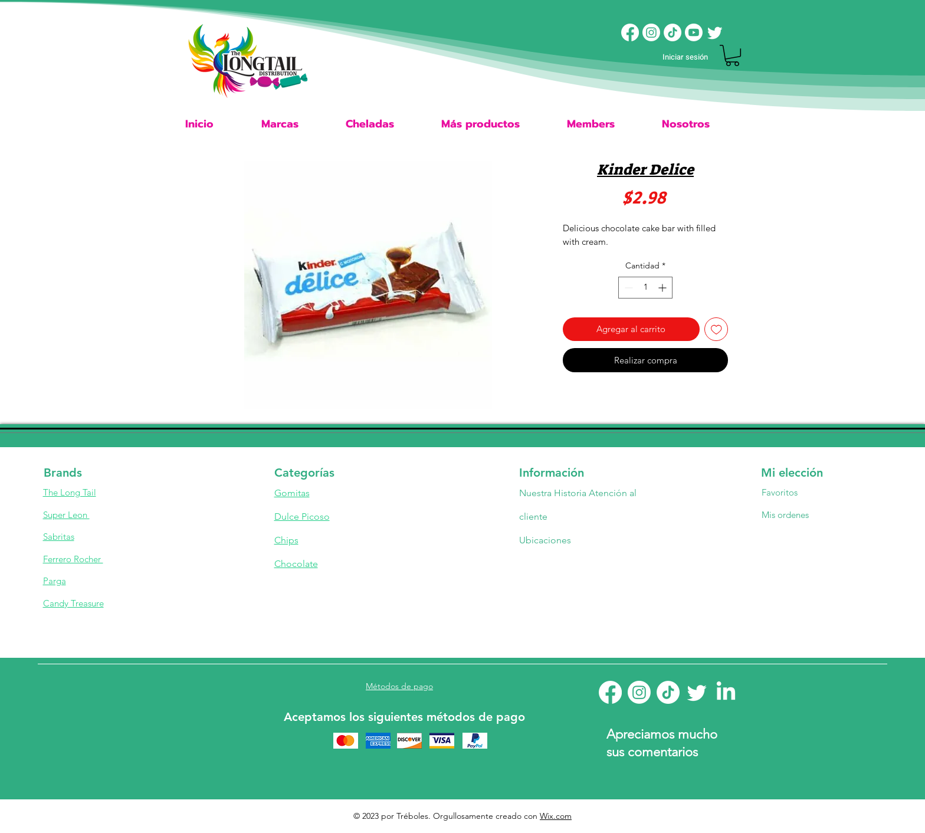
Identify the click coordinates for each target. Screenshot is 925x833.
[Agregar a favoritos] (716, 329)
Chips (286, 540)
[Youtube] (694, 32)
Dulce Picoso (302, 516)
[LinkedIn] (725, 692)
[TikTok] (672, 32)
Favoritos (780, 492)
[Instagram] (651, 32)
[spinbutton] (645, 287)
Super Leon (66, 514)
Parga (54, 580)
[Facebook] (630, 32)
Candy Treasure (73, 603)
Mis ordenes (785, 514)
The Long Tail (69, 492)
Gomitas (292, 493)
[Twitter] (715, 32)
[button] (732, 55)
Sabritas (58, 536)
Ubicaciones (546, 540)
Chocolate (296, 563)
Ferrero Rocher (73, 559)
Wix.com (556, 816)
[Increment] (663, 287)
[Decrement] (627, 287)
